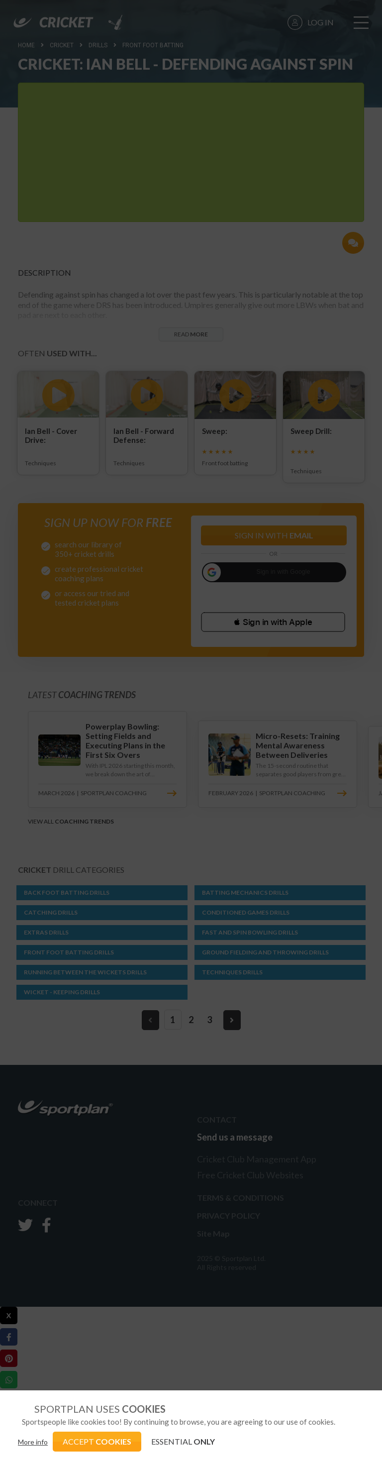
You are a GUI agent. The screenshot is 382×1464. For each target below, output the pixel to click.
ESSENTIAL (183, 1441)
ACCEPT (97, 1441)
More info (33, 1442)
